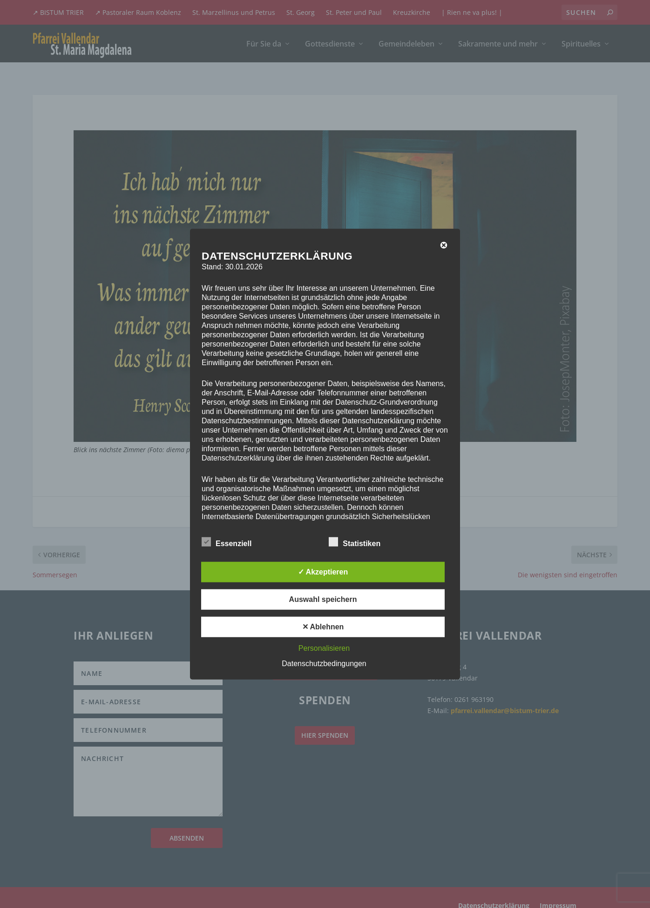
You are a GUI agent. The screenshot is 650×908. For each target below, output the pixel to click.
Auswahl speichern (323, 599)
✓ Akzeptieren (323, 571)
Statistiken (354, 542)
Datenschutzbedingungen (324, 663)
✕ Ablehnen (323, 626)
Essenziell (226, 542)
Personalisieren (324, 648)
